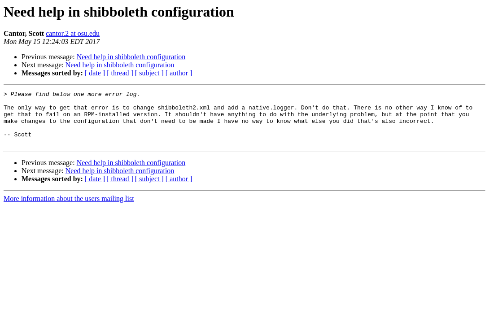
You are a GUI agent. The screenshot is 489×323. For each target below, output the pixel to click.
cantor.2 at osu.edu (73, 33)
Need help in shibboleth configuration (131, 57)
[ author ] (179, 73)
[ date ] (95, 73)
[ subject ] (149, 73)
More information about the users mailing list (69, 209)
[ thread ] (120, 73)
